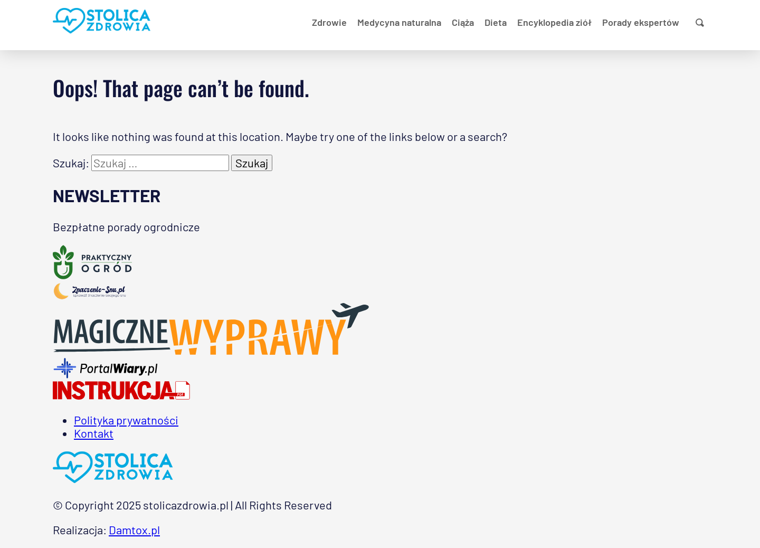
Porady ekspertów (640, 22)
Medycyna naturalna (399, 22)
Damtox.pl (134, 529)
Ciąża (463, 22)
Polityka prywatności (126, 420)
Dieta (495, 22)
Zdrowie (329, 22)
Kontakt (93, 433)
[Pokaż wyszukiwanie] (699, 22)
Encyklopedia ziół (554, 22)
